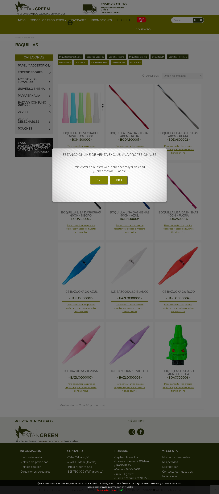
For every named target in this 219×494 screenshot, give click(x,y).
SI (99, 180)
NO (119, 180)
